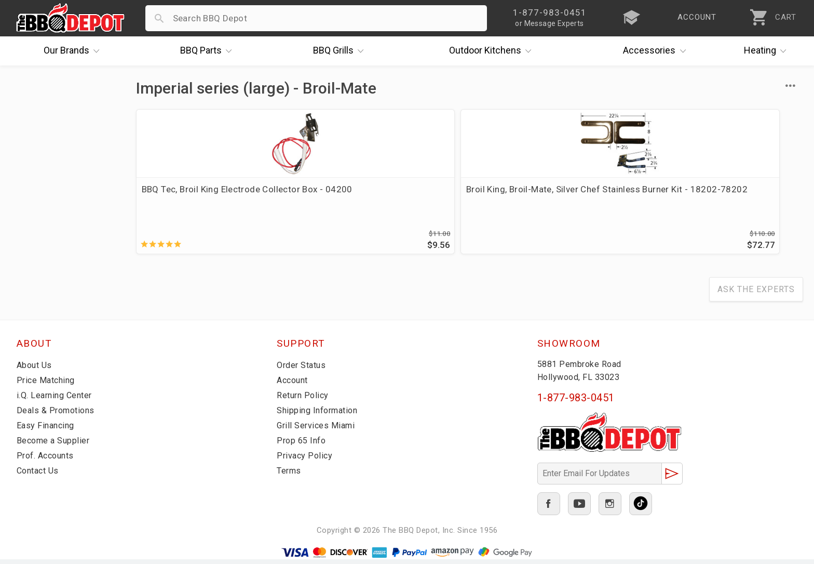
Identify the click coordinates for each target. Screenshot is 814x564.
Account (294, 384)
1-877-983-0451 (576, 402)
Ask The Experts (756, 294)
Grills (341, 50)
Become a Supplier (55, 445)
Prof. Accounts (48, 460)
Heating (768, 50)
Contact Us (40, 475)
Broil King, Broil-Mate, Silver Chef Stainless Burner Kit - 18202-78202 (383, 195)
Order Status (303, 369)
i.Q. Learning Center (57, 400)
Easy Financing (47, 430)
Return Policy (304, 400)
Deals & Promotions (58, 415)
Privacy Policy (305, 460)
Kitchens (493, 50)
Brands (74, 50)
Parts (208, 50)
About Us (36, 369)
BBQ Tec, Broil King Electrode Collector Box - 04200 (201, 195)
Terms (290, 475)
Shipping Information (320, 415)
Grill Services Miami (318, 430)
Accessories (657, 50)
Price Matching (47, 384)
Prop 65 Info (303, 445)
